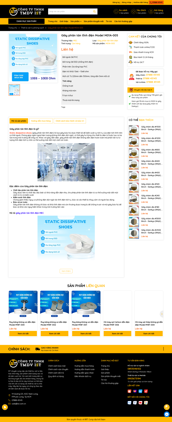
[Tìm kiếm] (94, 11)
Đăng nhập (126, 2)
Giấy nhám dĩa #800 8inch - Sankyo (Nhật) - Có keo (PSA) (151, 151)
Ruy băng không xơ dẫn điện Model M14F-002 (54, 323)
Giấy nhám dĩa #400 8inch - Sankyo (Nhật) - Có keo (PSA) (151, 174)
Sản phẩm (75, 21)
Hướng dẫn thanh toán (85, 369)
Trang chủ (52, 21)
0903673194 (134, 378)
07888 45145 (156, 2)
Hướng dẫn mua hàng (84, 366)
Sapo (103, 419)
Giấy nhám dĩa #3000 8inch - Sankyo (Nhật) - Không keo (151, 220)
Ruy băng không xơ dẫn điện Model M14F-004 (22, 323)
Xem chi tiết (23, 333)
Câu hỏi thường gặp (123, 21)
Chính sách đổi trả (56, 373)
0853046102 (134, 368)
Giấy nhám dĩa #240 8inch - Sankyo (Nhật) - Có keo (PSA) (151, 197)
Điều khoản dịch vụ (83, 376)
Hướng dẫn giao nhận (84, 373)
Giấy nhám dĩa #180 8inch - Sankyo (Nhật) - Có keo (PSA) (151, 208)
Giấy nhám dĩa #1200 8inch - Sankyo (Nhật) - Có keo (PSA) (151, 139)
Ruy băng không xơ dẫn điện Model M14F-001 (85, 323)
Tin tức (109, 21)
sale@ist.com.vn (19, 403)
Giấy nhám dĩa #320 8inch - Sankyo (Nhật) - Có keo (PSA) (151, 185)
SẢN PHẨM (86, 285)
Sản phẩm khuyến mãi (94, 21)
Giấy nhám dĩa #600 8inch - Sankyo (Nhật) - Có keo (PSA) (151, 162)
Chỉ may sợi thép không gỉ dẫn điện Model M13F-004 (149, 323)
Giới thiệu (64, 21)
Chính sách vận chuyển (58, 369)
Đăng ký (116, 2)
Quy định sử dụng (56, 376)
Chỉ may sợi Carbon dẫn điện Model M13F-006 (116, 323)
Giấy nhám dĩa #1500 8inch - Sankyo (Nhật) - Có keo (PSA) (151, 128)
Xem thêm (66, 271)
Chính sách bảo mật (57, 366)
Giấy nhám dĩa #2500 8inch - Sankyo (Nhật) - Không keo (151, 231)
